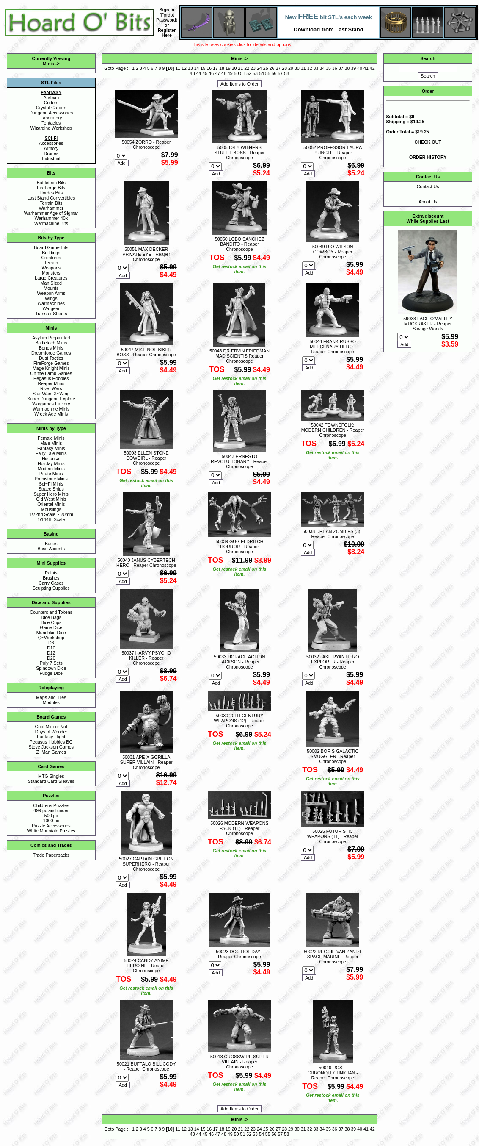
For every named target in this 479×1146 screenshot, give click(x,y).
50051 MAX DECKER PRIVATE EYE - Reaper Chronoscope (146, 254)
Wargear (51, 308)
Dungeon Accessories (51, 112)
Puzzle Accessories (51, 825)
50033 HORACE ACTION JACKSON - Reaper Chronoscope (239, 661)
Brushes (51, 577)
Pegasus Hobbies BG (51, 741)
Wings (51, 298)
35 (328, 68)
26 (272, 68)
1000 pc (51, 820)
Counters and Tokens (51, 612)
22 (246, 68)
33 (315, 68)
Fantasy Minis (51, 448)
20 (234, 68)
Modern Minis (51, 468)
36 (334, 68)
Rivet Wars (51, 388)
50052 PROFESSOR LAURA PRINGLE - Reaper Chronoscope (332, 152)
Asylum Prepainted (51, 337)
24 (259, 68)
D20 (51, 657)
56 (274, 73)
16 (209, 68)
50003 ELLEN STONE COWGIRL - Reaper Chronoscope (146, 458)
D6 (51, 642)
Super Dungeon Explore (51, 398)
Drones (51, 153)
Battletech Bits (51, 182)
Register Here (167, 33)
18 (221, 68)
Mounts (51, 288)
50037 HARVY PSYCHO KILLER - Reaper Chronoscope (146, 658)
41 (366, 68)
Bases (51, 543)
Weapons (51, 267)
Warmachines (51, 303)
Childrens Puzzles (51, 805)
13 (190, 68)
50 (236, 73)
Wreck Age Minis (51, 413)
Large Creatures (51, 277)
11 (177, 68)
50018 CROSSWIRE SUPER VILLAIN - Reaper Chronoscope (239, 1061)
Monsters (51, 272)
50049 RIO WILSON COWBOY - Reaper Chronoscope (332, 251)
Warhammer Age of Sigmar (51, 213)
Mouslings (51, 509)
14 (196, 68)
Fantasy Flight (51, 736)
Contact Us (428, 186)
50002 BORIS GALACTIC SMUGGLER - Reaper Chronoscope (332, 756)
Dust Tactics (51, 358)
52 (248, 73)
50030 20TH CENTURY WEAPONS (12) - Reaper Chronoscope (239, 720)
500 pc (51, 815)
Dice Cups (51, 622)
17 (215, 68)
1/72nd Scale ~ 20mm (51, 514)
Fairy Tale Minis (51, 453)
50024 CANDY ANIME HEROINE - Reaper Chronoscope (146, 965)
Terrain (51, 262)
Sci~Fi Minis (51, 483)
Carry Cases (51, 582)
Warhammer (51, 208)
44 (198, 73)
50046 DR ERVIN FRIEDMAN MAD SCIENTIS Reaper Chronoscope (239, 356)
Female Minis (51, 438)
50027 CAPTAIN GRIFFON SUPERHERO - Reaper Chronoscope (146, 863)
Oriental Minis (51, 504)
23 (253, 68)
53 (255, 73)
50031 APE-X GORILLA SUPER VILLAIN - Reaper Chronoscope (146, 762)
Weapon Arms (51, 293)
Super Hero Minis (51, 494)
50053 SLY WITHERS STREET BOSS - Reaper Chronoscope (240, 152)
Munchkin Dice (51, 632)
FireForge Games (51, 363)
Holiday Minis (51, 463)
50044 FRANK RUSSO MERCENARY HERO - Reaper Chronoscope (332, 346)
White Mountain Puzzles (51, 830)
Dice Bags (51, 617)
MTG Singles (51, 776)
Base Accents (51, 548)
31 (303, 68)
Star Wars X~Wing (51, 393)
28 (284, 68)
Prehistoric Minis (51, 478)
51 (242, 73)
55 (267, 73)
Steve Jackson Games (51, 746)
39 (353, 68)
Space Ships (51, 488)
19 (228, 68)
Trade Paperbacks (51, 854)
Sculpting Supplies (51, 588)
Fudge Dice (51, 673)
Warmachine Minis (51, 408)
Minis (48, 63)
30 (297, 68)
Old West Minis (51, 499)
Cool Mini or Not (51, 726)
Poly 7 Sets (51, 663)
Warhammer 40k (51, 218)
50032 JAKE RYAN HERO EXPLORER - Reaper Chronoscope (332, 661)
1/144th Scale (51, 519)
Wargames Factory (51, 403)
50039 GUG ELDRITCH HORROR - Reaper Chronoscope (239, 546)
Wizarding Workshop (51, 127)
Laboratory (51, 117)
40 (359, 68)
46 (211, 73)
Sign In (166, 9)
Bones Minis (51, 347)
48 (223, 73)
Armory (51, 148)
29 (290, 68)
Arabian (51, 97)
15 (202, 68)
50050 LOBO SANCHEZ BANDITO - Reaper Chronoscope (239, 244)
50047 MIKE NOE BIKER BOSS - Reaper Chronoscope (146, 352)
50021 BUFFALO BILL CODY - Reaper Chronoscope (146, 1066)
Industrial (51, 158)
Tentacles (51, 122)
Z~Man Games (51, 752)
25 (265, 68)
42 (372, 68)
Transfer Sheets (51, 313)
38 (347, 68)
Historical (51, 458)
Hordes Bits (51, 192)
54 (261, 73)
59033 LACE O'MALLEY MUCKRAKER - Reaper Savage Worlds (427, 323)
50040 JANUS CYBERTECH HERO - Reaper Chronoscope (146, 563)
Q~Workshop (51, 637)
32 (309, 68)
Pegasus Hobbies (51, 378)
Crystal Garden (51, 107)
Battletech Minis (51, 342)
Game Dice (51, 627)
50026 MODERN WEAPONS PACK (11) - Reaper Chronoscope (239, 828)
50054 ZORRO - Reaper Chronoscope (146, 144)
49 (230, 73)
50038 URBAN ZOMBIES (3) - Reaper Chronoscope (333, 534)
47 (217, 73)
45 (205, 73)
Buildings (51, 252)
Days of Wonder (51, 731)
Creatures (51, 257)
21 (240, 68)
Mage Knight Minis (51, 368)
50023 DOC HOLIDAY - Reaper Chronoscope (239, 954)
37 (341, 68)
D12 (51, 652)
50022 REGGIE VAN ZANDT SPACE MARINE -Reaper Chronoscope (333, 956)
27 (278, 68)
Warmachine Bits (51, 223)
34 (322, 68)
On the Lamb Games (51, 373)
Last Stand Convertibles (51, 197)
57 (280, 73)
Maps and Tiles (51, 697)
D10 (51, 647)
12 (184, 68)
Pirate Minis (51, 473)
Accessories (51, 143)
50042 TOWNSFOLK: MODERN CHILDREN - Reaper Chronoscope (332, 430)
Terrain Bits (51, 202)
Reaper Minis (51, 383)
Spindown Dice (51, 668)
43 (192, 73)
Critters (51, 102)
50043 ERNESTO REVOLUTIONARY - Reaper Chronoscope (239, 461)
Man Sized (51, 283)
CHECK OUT (428, 141)
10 (170, 68)
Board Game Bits (51, 247)
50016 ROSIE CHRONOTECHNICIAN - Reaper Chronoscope (333, 1072)
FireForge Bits (51, 187)
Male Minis (51, 443)
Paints (51, 572)
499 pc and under (51, 810)
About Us (427, 201)
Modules (51, 702)
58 (286, 73)
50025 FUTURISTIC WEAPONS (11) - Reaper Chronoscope (332, 836)
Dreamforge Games (51, 352)
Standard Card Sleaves (51, 781)
